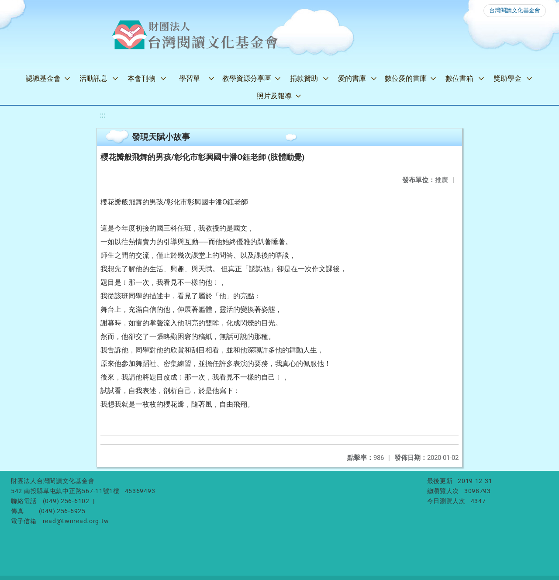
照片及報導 (274, 96)
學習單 (189, 78)
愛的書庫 (352, 78)
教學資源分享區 (246, 78)
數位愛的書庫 (406, 78)
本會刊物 (141, 78)
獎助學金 (507, 78)
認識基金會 (43, 78)
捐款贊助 (304, 78)
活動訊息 (93, 78)
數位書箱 (459, 78)
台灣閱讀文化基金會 (514, 10)
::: (102, 115)
